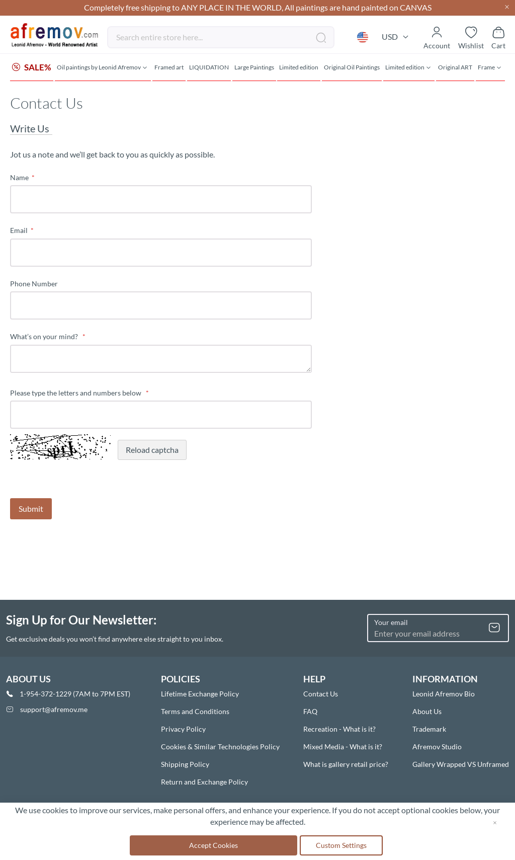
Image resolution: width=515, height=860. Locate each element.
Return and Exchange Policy (204, 781)
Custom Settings (341, 845)
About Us (427, 711)
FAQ (310, 711)
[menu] (257, 68)
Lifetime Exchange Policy (200, 693)
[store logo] (55, 35)
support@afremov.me (54, 709)
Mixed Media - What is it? (342, 746)
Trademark (429, 729)
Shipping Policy (185, 764)
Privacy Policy (183, 729)
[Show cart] (498, 37)
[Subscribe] (494, 628)
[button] (362, 37)
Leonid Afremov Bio (443, 693)
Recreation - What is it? (339, 729)
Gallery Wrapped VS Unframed (460, 764)
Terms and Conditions (195, 711)
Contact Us (320, 693)
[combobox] (220, 37)
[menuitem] (31, 68)
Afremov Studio (437, 746)
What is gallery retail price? (345, 764)
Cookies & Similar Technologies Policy (220, 746)
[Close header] (507, 8)
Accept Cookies (213, 845)
